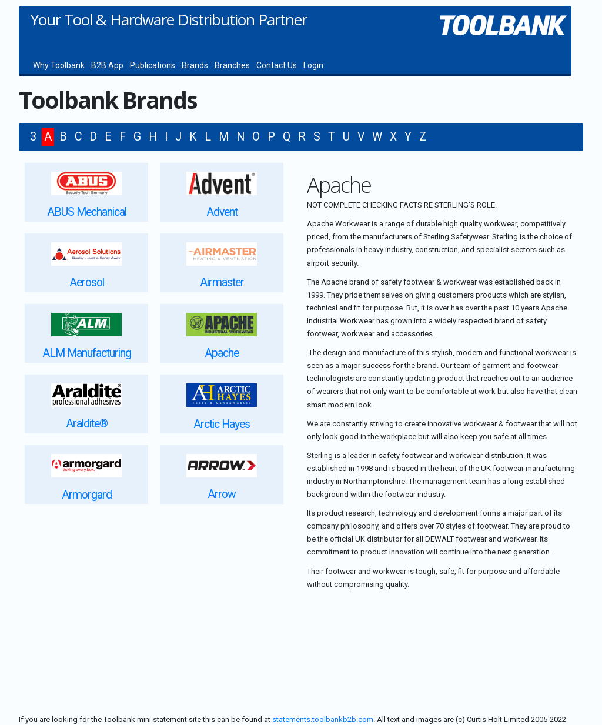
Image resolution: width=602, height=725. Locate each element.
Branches (232, 65)
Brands (195, 65)
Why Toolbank (59, 65)
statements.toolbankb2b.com (322, 719)
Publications (152, 65)
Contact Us (276, 65)
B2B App (107, 65)
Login (313, 65)
